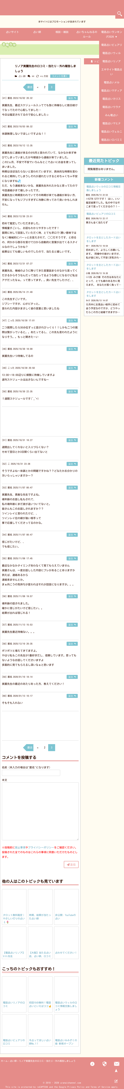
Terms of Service (100, 1087)
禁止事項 (20, 847)
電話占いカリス (111, 99)
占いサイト (12, 32)
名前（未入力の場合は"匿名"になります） (27, 767)
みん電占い (111, 115)
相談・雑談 (62, 32)
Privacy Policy (76, 1087)
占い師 (37, 32)
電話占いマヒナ (111, 123)
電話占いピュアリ (111, 45)
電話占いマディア (111, 90)
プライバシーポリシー (41, 847)
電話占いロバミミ (111, 140)
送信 (73, 864)
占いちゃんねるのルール (86, 34)
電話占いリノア (111, 61)
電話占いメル (111, 82)
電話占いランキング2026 (111, 34)
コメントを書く (60, 76)
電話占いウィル (111, 53)
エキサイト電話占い (111, 72)
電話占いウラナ (111, 107)
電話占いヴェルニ (111, 131)
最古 (30, 87)
